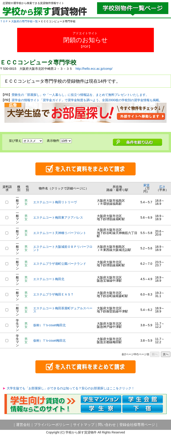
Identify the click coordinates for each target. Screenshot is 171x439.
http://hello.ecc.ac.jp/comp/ (93, 68)
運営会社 (23, 425)
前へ (155, 354)
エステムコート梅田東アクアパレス (58, 217)
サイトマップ (83, 425)
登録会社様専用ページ (137, 425)
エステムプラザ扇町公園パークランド (59, 263)
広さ (162, 187)
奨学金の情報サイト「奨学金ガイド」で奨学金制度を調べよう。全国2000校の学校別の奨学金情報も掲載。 (87, 100)
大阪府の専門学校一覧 (24, 21)
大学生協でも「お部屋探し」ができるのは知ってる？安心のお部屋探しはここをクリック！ (70, 388)
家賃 (146, 185)
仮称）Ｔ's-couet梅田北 (49, 325)
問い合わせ (107, 425)
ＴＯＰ (4, 21)
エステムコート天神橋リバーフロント (59, 233)
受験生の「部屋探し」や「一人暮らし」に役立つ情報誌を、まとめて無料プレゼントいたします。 (80, 94)
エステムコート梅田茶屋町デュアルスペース (62, 309)
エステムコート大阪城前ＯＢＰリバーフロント (62, 248)
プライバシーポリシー (51, 425)
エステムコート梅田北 (48, 279)
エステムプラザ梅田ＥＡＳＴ (53, 294)
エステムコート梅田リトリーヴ (55, 202)
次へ (166, 354)
